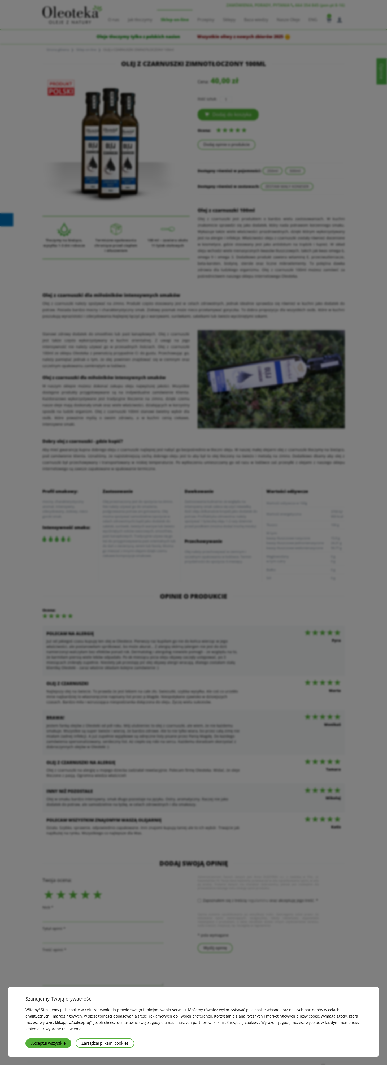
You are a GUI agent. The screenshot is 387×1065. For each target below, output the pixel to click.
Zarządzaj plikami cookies (104, 1043)
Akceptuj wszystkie (48, 1043)
